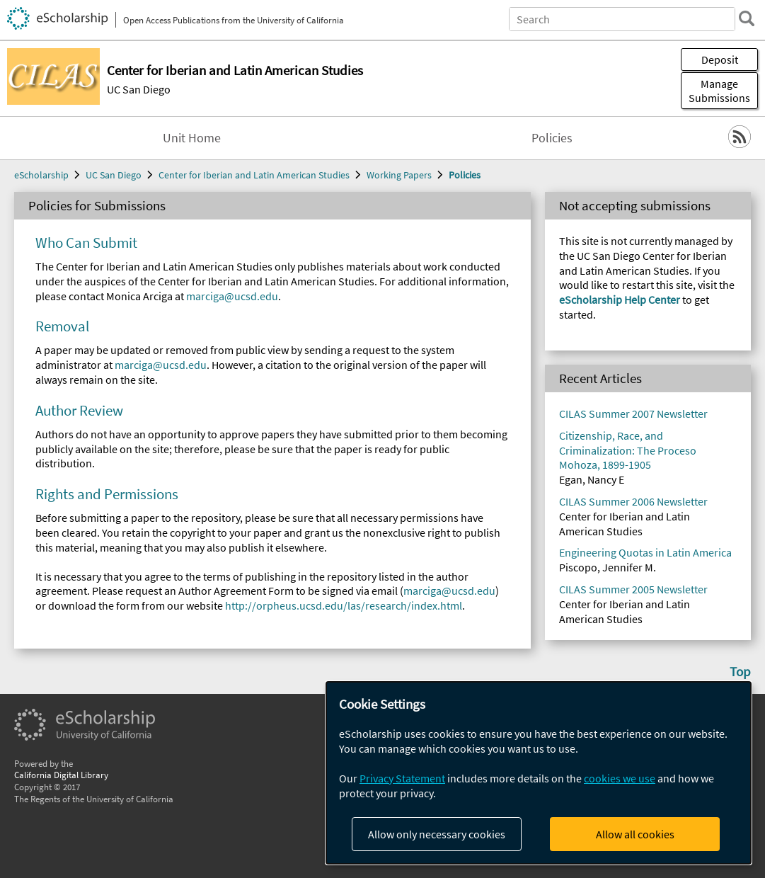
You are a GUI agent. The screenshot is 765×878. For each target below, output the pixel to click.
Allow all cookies (635, 834)
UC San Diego (139, 89)
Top (740, 671)
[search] (746, 18)
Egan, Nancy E (591, 479)
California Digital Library (61, 774)
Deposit (719, 59)
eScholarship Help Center (619, 299)
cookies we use (619, 778)
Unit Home (192, 138)
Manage (719, 90)
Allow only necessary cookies (436, 834)
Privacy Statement (402, 778)
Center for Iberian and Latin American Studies (254, 175)
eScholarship (41, 175)
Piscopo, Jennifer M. (607, 567)
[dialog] (538, 773)
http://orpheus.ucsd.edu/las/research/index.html (343, 605)
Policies (552, 138)
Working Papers (399, 175)
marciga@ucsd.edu (232, 296)
